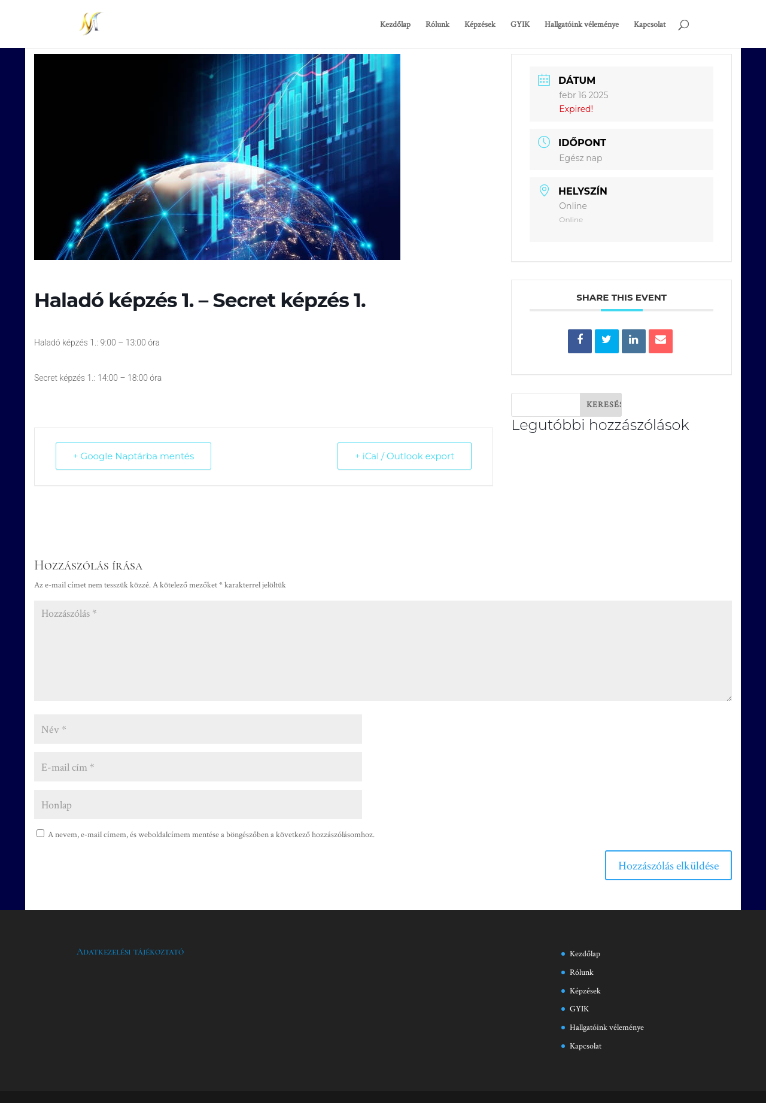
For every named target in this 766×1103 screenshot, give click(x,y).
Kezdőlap (395, 24)
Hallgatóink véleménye (582, 24)
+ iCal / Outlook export (404, 456)
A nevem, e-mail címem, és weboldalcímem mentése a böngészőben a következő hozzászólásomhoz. (211, 834)
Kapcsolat (649, 24)
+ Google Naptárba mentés (133, 456)
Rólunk (437, 24)
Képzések (480, 24)
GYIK (520, 24)
